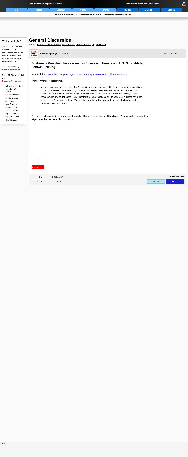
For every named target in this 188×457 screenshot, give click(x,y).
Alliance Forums (12, 110)
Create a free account (11, 70)
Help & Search (11, 120)
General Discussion (89, 14)
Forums (105, 10)
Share (156, 181)
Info (40, 177)
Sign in (171, 10)
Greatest (61, 10)
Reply (175, 181)
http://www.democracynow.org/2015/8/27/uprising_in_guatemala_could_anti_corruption (84, 74)
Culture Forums (11, 107)
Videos (83, 10)
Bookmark (57, 177)
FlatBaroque (46, 53)
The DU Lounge (11, 98)
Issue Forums (11, 104)
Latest (39, 10)
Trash (57, 182)
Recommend (38, 167)
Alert (40, 182)
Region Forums (11, 114)
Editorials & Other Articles (12, 90)
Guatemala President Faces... (118, 14)
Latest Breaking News (14, 86)
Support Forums (12, 117)
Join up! (149, 10)
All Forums (9, 101)
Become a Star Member (11, 81)
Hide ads (127, 10)
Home (17, 10)
